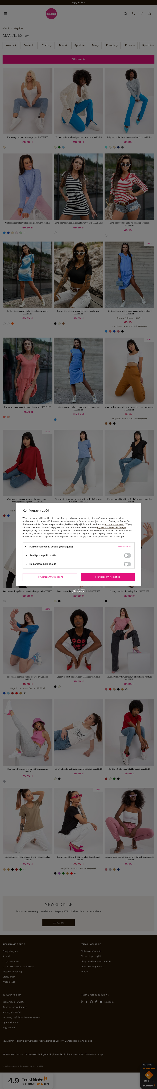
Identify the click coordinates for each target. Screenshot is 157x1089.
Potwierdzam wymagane (50, 576)
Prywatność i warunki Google (111, 527)
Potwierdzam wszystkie (107, 576)
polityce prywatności (114, 524)
